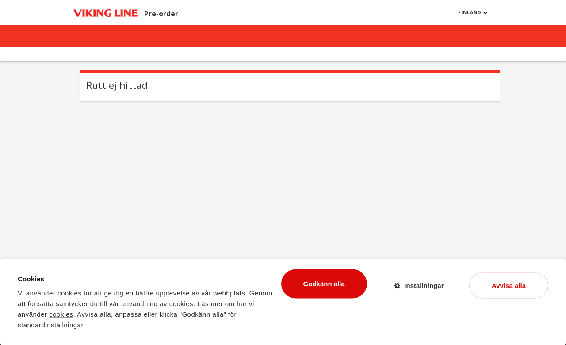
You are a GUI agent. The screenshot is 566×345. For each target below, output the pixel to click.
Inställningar (424, 285)
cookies (61, 314)
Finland (473, 12)
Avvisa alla (509, 285)
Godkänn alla (324, 283)
